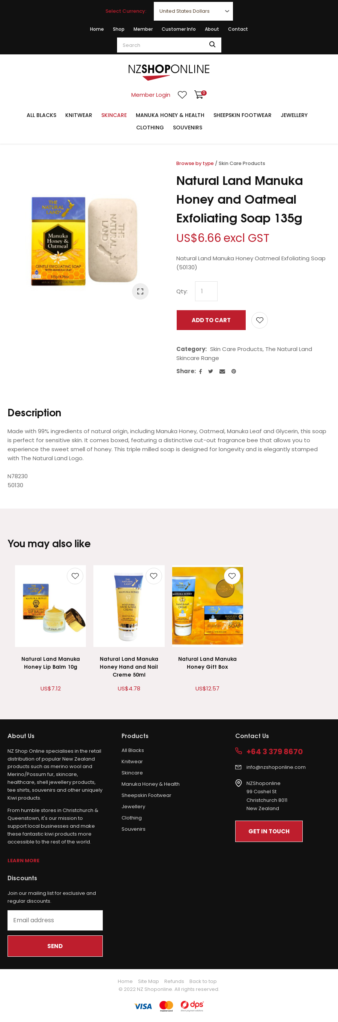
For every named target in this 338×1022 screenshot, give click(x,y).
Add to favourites (75, 576)
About (212, 29)
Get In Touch (269, 831)
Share (185, 371)
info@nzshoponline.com (276, 767)
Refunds (174, 981)
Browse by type (195, 163)
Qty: (182, 291)
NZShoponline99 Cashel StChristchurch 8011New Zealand (266, 796)
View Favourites (182, 95)
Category (190, 349)
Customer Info (179, 29)
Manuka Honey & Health (170, 115)
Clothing (150, 127)
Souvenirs (187, 127)
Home (97, 29)
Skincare (114, 115)
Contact (238, 29)
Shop (119, 29)
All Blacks (41, 115)
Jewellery (294, 115)
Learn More (23, 860)
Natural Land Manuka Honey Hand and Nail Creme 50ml (129, 666)
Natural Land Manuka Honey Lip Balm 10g (50, 662)
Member (143, 29)
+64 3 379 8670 (274, 751)
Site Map (148, 981)
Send (55, 946)
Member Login (150, 95)
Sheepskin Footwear (242, 115)
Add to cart (211, 320)
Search (212, 45)
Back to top (203, 981)
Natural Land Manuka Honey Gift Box (207, 662)
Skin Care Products (242, 163)
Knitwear (78, 115)
